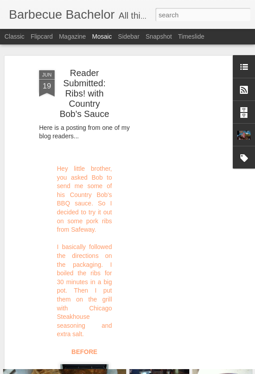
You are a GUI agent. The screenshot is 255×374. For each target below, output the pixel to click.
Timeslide (191, 36)
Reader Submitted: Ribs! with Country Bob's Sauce (84, 68)
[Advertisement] (178, 181)
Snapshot (159, 36)
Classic (14, 36)
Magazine (72, 36)
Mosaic (102, 36)
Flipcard (42, 36)
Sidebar (128, 36)
